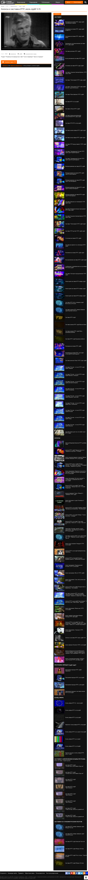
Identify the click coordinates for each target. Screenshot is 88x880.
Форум (58, 2)
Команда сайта (12, 873)
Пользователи (40, 873)
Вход (68, 2)
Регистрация (77, 2)
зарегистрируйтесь (16, 66)
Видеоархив (21, 2)
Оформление (13, 6)
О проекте (3, 873)
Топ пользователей (52, 873)
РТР (7, 6)
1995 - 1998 (22, 6)
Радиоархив (33, 2)
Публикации (46, 2)
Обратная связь (30, 873)
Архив (2, 6)
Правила (21, 873)
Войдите (5, 66)
